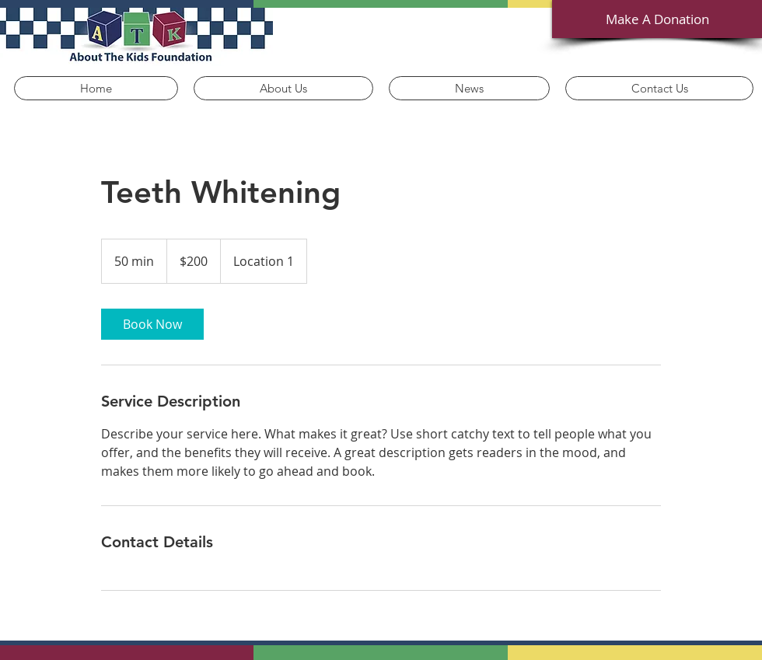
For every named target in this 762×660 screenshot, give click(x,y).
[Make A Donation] (657, 19)
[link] (152, 324)
